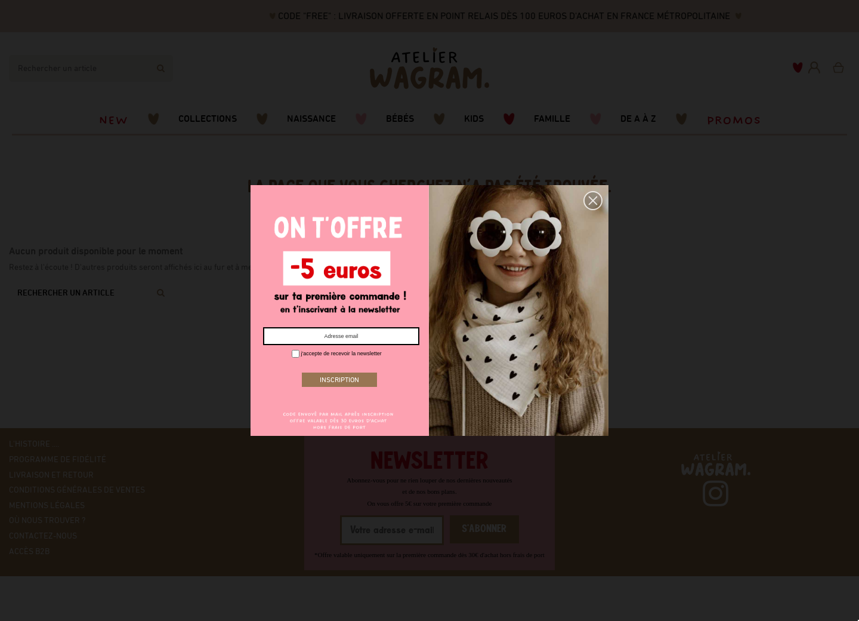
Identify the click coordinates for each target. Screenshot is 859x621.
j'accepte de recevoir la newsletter (337, 354)
